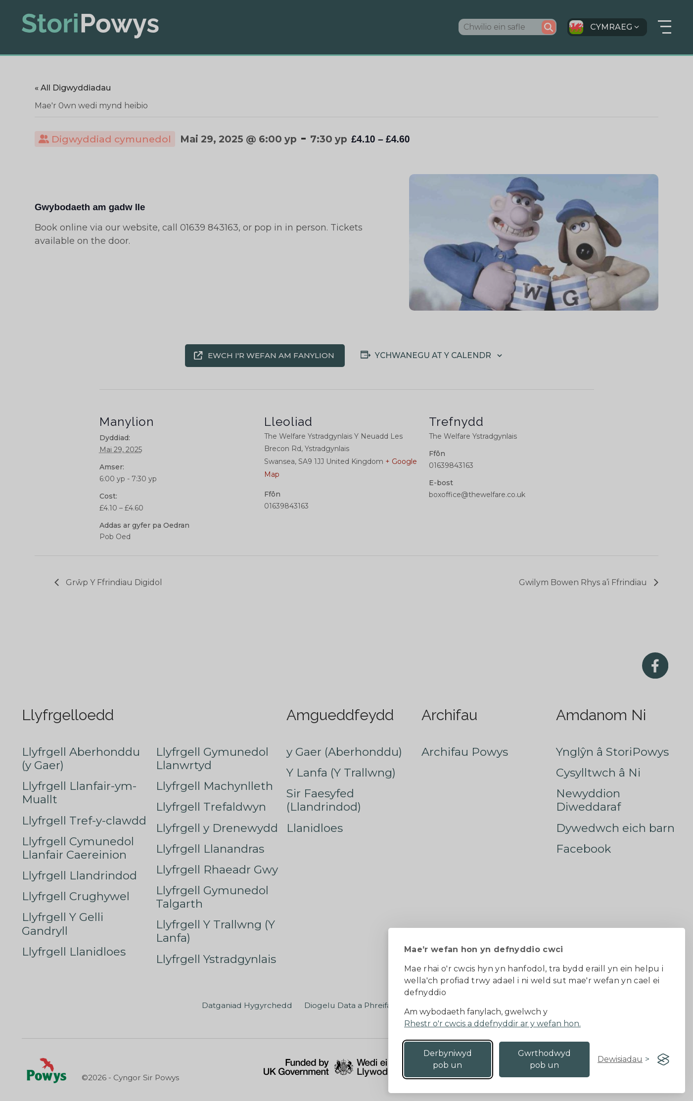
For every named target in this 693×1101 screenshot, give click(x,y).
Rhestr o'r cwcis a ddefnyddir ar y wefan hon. (492, 1023)
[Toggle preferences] (623, 1059)
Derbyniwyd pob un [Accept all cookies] (447, 1059)
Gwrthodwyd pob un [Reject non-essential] (544, 1059)
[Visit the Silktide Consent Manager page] (663, 1059)
